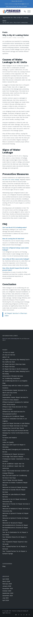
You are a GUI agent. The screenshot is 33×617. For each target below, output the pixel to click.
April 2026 (5, 579)
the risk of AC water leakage (10, 179)
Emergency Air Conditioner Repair (13, 416)
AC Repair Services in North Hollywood (15, 369)
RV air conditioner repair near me (13, 463)
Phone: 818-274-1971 (17, 1)
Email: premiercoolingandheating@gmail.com (17, 3)
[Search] (24, 11)
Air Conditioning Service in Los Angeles (14, 381)
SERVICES (5, 468)
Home (4, 440)
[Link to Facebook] (18, 614)
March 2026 (6, 581)
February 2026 (7, 584)
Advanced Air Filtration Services (12, 376)
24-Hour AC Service (8, 355)
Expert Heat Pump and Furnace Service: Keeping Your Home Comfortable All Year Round (15, 433)
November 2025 (7, 588)
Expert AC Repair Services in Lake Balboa (16, 423)
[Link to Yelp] (21, 614)
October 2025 (6, 591)
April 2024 (5, 600)
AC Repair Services (8, 366)
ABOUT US (5, 357)
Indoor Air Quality (8, 442)
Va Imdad (21, 37)
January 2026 (6, 586)
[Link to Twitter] (26, 614)
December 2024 (7, 595)
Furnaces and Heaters (9, 437)
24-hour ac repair (8, 352)
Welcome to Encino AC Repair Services (14, 487)
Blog (15, 37)
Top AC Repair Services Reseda (12, 480)
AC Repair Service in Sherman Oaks (13, 364)
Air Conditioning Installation (11, 378)
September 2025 (7, 593)
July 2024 (5, 598)
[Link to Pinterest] (29, 614)
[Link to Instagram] (24, 614)
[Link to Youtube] (16, 614)
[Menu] (28, 11)
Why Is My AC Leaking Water (15, 35)
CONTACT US (6, 395)
